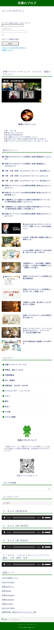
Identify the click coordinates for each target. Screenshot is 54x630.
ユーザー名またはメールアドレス (16, 23)
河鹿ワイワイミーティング (16, 365)
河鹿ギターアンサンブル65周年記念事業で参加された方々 (27, 185)
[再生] (5, 517)
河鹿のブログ (27, 3)
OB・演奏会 (10, 380)
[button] (21, 90)
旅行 (6, 401)
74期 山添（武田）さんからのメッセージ (21, 171)
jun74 (48, 157)
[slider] (24, 517)
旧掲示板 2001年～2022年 (16, 385)
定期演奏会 (9, 375)
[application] (27, 517)
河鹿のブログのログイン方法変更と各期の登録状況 (24, 157)
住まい (7, 406)
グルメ (7, 396)
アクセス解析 (10, 417)
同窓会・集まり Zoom (14, 370)
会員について (7, 50)
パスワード (6, 29)
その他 (7, 412)
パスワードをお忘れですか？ (14, 48)
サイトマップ (31, 624)
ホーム (21, 624)
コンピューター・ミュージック (17, 391)
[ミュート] (43, 517)
